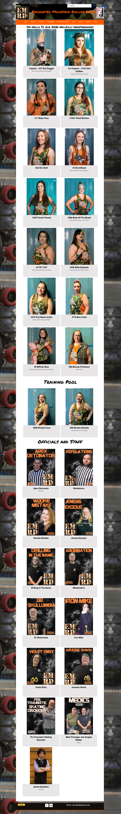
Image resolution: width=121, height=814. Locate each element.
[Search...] (79, 6)
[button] (102, 5)
